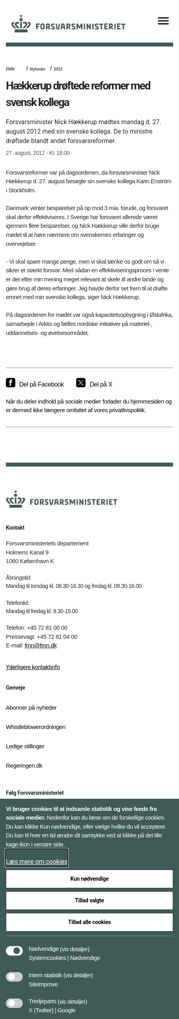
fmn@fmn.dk (41, 645)
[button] (75, 945)
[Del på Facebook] (35, 384)
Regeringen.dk (24, 765)
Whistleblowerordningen (36, 726)
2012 (58, 69)
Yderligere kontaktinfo (33, 667)
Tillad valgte (89, 900)
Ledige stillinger (25, 746)
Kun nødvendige (89, 879)
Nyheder (38, 69)
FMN (10, 69)
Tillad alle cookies (89, 922)
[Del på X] (94, 384)
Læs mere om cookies (37, 861)
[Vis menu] (163, 21)
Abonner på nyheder (31, 707)
